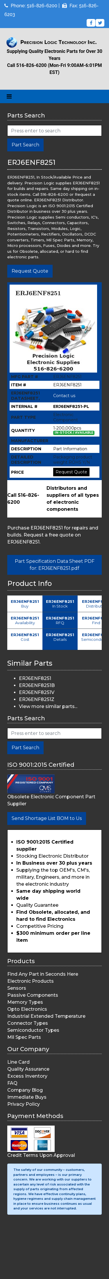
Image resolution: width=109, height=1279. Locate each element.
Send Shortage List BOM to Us (47, 818)
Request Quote (30, 271)
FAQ (12, 1083)
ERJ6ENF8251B (37, 685)
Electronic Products (30, 981)
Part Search (25, 145)
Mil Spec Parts (24, 1037)
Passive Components (32, 995)
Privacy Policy (23, 1104)
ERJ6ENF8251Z (36, 699)
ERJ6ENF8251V (36, 692)
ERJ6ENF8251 (35, 678)
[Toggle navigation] (9, 96)
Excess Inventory (27, 1076)
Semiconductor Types (33, 1030)
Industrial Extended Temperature (46, 1016)
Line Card (18, 1062)
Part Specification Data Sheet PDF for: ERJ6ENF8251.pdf (54, 564)
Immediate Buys (27, 1097)
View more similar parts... (48, 706)
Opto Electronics (27, 1009)
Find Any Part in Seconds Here (42, 974)
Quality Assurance (28, 1069)
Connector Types (27, 1023)
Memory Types (25, 1002)
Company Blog (25, 1090)
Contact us (64, 395)
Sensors (16, 988)
